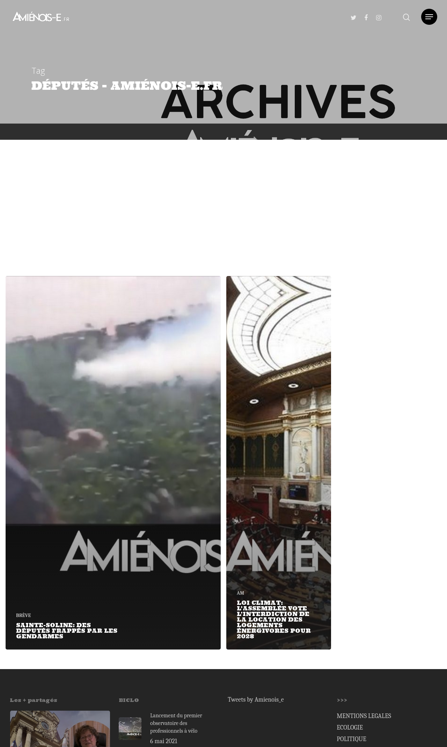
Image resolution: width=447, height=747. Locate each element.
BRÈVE (23, 615)
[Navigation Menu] (429, 16)
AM (240, 593)
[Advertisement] (223, 192)
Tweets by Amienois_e (256, 699)
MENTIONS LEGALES (364, 716)
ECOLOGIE (350, 727)
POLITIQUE (351, 739)
